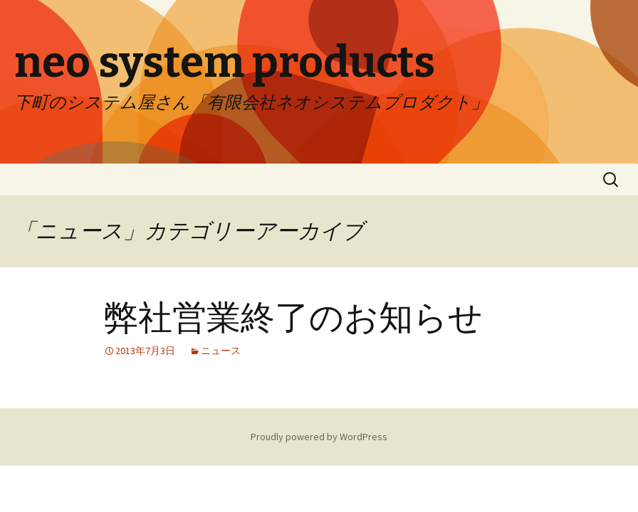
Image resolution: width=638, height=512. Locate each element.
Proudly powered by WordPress (319, 436)
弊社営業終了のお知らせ (293, 317)
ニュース (221, 350)
